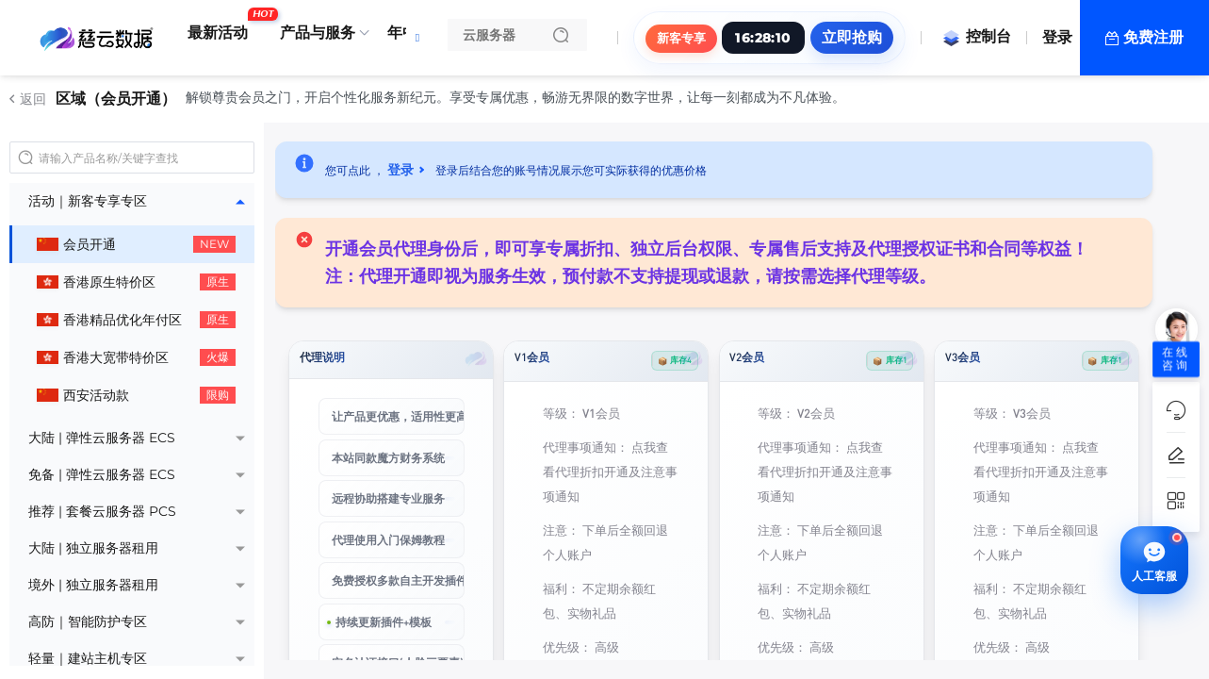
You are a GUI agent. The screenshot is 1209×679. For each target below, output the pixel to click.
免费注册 (1153, 37)
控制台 (976, 36)
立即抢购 (852, 37)
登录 (1057, 37)
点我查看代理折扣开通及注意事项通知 (610, 471)
